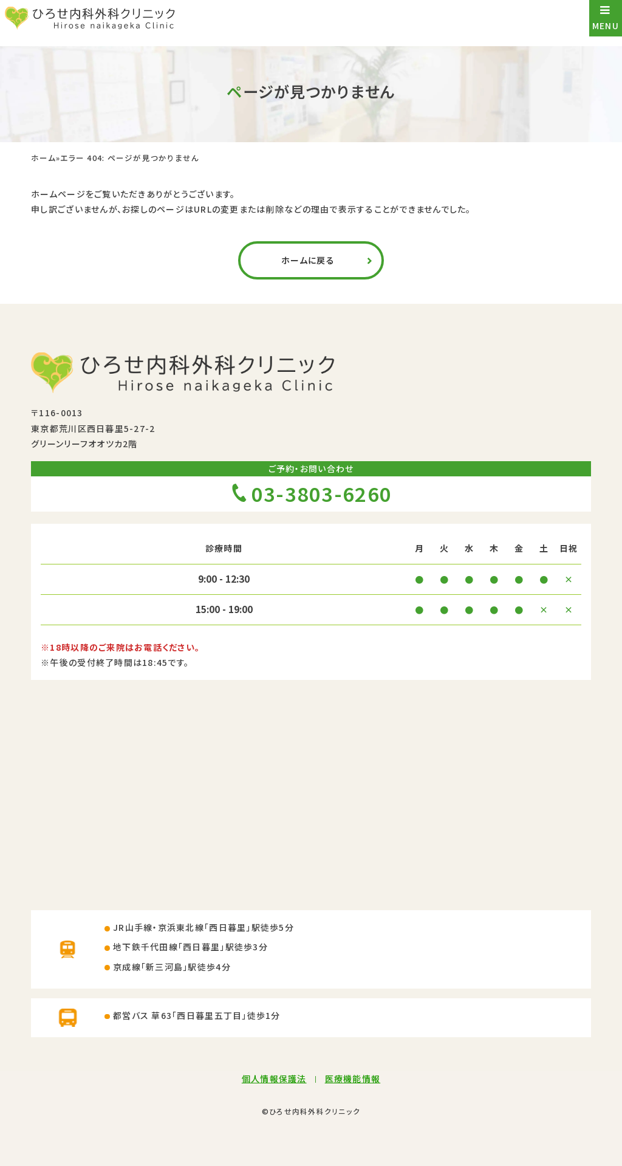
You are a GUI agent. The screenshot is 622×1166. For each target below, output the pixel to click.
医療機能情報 (353, 1078)
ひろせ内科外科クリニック (314, 1111)
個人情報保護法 (274, 1078)
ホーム (43, 158)
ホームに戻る (308, 260)
